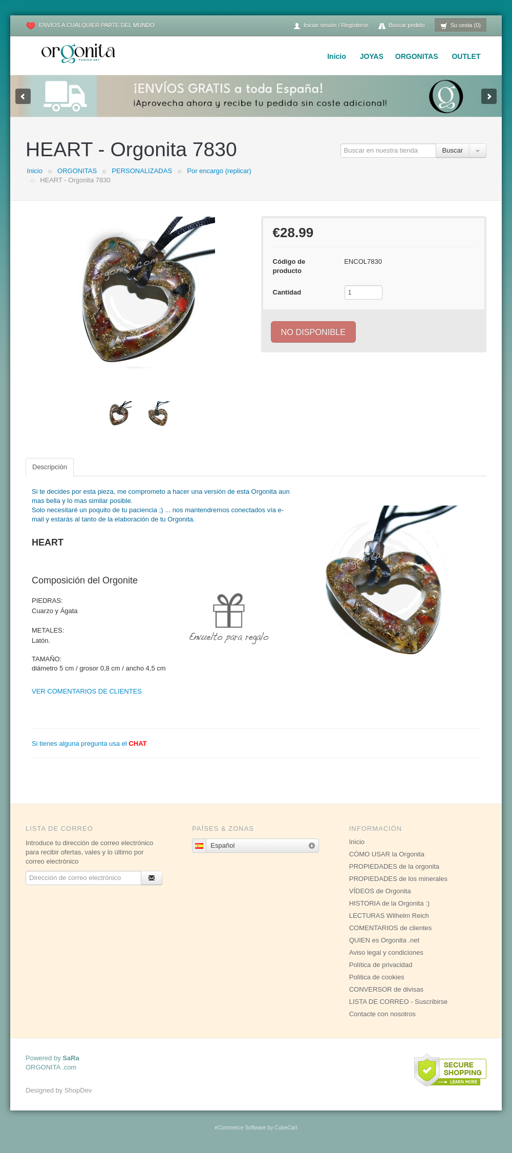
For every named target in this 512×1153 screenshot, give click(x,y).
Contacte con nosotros (382, 1014)
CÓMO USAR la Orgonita (386, 854)
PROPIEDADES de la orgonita (394, 866)
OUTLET (466, 56)
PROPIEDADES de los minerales (398, 879)
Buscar (452, 150)
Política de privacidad (381, 965)
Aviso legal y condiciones (386, 952)
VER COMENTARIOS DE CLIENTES (87, 691)
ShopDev (78, 1090)
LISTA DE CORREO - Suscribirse (398, 1001)
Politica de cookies (376, 977)
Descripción (49, 467)
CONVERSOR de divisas (386, 989)
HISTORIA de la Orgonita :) (389, 903)
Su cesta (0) (460, 26)
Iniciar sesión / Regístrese (330, 26)
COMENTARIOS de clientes (390, 928)
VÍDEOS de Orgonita (380, 891)
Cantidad (287, 292)
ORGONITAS (416, 56)
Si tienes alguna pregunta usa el (89, 743)
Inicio (336, 56)
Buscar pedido (401, 26)
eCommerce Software (240, 1127)
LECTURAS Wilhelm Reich (389, 915)
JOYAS (371, 56)
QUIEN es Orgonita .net (384, 940)
